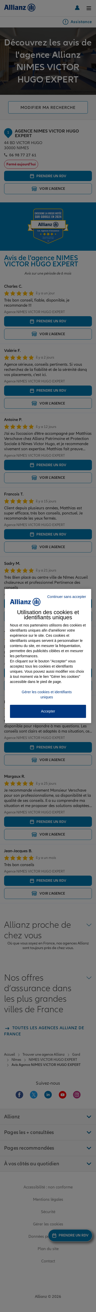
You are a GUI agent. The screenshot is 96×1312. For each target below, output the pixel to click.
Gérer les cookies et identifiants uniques (47, 694)
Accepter (48, 711)
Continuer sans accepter (66, 597)
